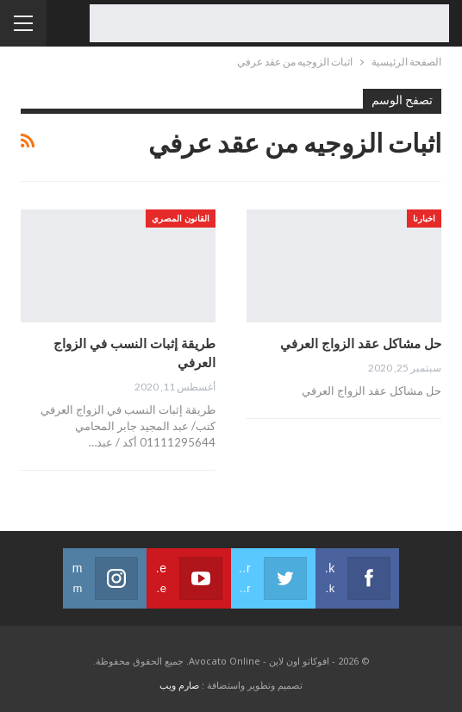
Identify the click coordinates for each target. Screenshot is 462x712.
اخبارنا (424, 218)
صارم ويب (179, 684)
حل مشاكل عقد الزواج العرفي (360, 343)
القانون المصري (180, 218)
